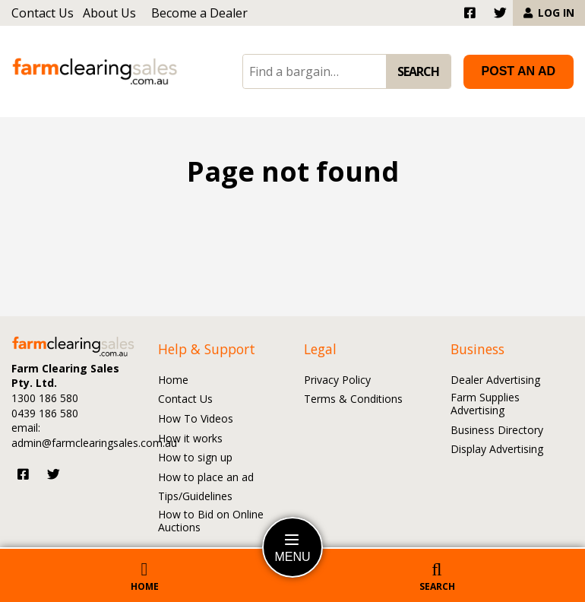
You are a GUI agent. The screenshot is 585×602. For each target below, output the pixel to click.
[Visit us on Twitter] (53, 474)
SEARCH (418, 71)
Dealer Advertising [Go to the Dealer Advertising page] (495, 380)
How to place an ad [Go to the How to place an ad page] (206, 477)
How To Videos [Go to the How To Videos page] (195, 419)
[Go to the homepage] (95, 71)
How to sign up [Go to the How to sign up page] (195, 458)
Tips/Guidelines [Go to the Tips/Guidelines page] (195, 496)
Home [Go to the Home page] (173, 380)
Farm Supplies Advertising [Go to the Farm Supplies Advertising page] (485, 404)
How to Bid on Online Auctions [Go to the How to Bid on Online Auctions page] (211, 521)
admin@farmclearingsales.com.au (94, 443)
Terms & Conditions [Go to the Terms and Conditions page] (353, 399)
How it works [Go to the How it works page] (190, 438)
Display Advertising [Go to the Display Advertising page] (497, 449)
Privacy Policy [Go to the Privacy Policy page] (337, 380)
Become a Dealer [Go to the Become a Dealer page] (199, 13)
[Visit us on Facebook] (23, 474)
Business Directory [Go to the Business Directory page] (497, 430)
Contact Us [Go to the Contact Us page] (42, 13)
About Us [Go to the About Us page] (109, 13)
